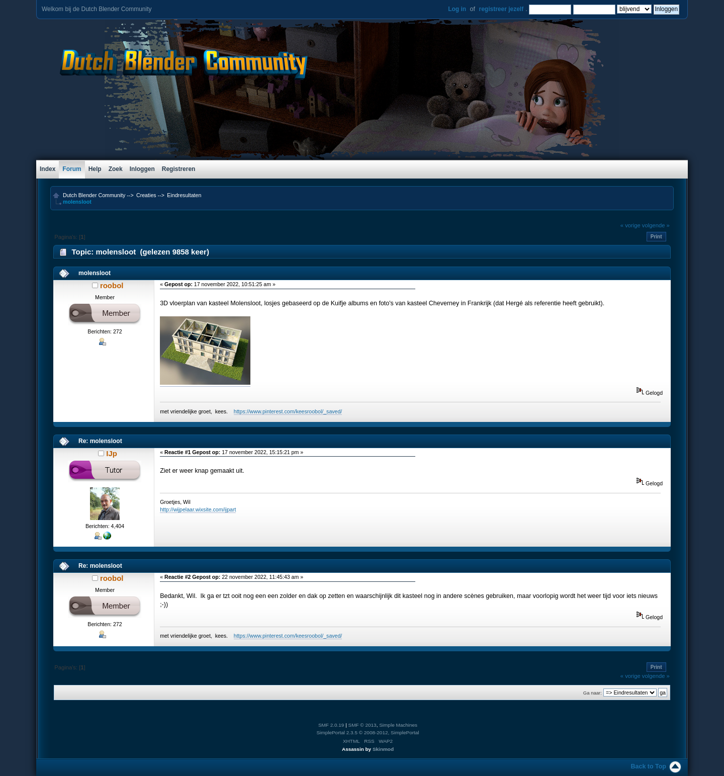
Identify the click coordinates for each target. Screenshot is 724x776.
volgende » (656, 225)
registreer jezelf (501, 9)
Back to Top (648, 766)
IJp (111, 453)
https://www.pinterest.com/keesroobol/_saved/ (288, 411)
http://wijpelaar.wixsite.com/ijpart (198, 509)
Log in (457, 9)
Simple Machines (398, 725)
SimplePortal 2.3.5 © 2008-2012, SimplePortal (367, 732)
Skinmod (383, 749)
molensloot (94, 273)
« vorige (630, 225)
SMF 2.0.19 (331, 725)
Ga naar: (592, 693)
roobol (112, 285)
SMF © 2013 (362, 725)
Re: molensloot (100, 441)
